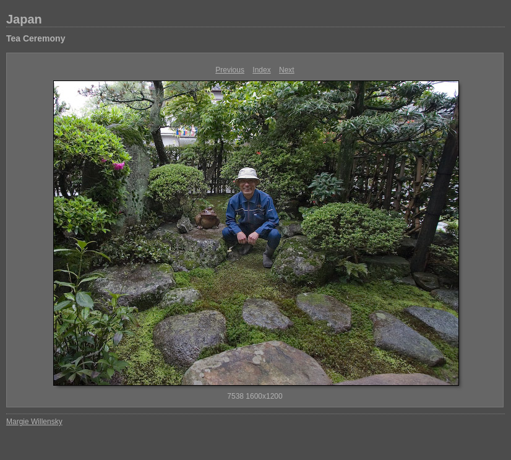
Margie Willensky (34, 421)
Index (261, 70)
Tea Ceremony (35, 38)
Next (286, 70)
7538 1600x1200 (254, 396)
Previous (229, 70)
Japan (24, 19)
